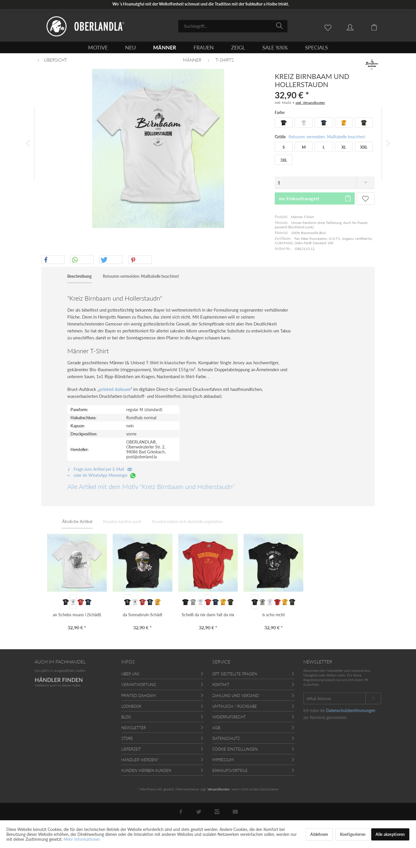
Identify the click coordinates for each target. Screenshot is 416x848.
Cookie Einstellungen (235, 749)
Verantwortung (138, 684)
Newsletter (133, 727)
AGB (216, 727)
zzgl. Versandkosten (310, 102)
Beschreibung (79, 276)
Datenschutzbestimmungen (350, 710)
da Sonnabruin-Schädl (142, 614)
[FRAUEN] (203, 47)
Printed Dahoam (138, 695)
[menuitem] (232, 26)
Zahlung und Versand (235, 695)
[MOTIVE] (97, 47)
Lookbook (131, 706)
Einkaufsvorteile (230, 770)
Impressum (223, 759)
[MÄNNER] (164, 47)
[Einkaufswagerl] (378, 27)
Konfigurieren (353, 834)
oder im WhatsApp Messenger (102, 475)
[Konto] (356, 27)
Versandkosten (218, 789)
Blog (126, 717)
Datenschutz (226, 738)
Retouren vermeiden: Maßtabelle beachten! (327, 136)
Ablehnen (319, 834)
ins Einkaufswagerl (315, 197)
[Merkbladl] (329, 27)
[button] (53, 259)
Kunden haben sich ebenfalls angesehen (187, 521)
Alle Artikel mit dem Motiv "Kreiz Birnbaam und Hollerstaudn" (151, 486)
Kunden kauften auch (122, 521)
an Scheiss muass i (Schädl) (77, 614)
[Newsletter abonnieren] (373, 698)
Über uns (130, 674)
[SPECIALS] (316, 47)
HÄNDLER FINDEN (59, 679)
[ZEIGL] (238, 47)
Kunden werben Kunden (146, 770)
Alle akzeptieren (390, 834)
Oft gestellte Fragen (234, 674)
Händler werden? (140, 759)
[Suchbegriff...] (232, 26)
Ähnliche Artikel (77, 521)
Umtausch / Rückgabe (234, 706)
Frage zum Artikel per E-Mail (99, 469)
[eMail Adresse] (334, 698)
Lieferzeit (131, 749)
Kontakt (220, 684)
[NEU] (130, 47)
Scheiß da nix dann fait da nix (208, 614)
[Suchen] (280, 26)
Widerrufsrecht (229, 717)
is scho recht (273, 614)
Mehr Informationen (82, 839)
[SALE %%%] (275, 47)
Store (127, 738)
